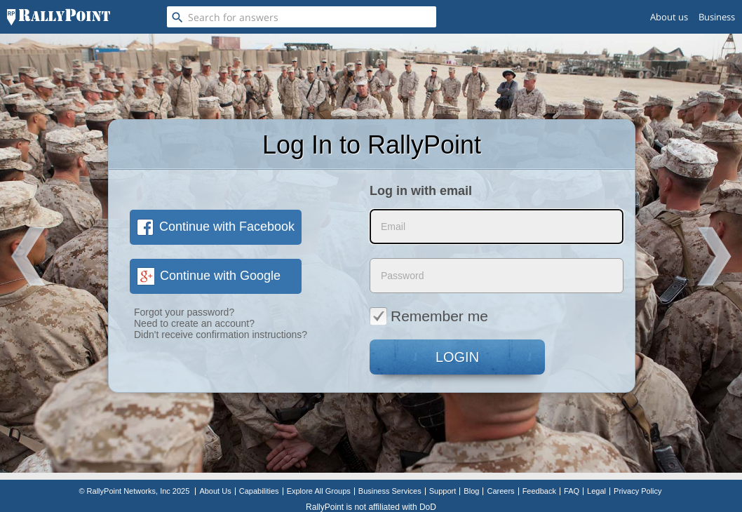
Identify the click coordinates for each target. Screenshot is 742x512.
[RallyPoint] (58, 16)
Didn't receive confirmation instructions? (220, 334)
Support (443, 491)
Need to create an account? (194, 323)
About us (669, 17)
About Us (215, 491)
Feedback (539, 491)
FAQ (571, 491)
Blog (471, 491)
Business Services (389, 491)
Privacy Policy (637, 491)
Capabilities (259, 491)
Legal (596, 491)
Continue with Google (209, 276)
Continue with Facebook (216, 227)
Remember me (429, 315)
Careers (500, 491)
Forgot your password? (184, 312)
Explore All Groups (319, 491)
